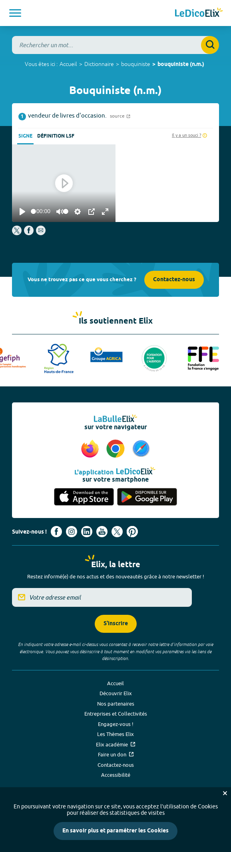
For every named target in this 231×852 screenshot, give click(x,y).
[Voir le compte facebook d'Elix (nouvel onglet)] (56, 531)
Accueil (68, 64)
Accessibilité (115, 775)
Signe (25, 136)
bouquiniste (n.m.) (180, 64)
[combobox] (115, 45)
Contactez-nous (174, 280)
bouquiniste (135, 64)
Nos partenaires (115, 703)
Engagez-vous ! (115, 724)
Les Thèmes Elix (115, 734)
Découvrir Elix (116, 693)
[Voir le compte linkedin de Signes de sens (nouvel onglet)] (86, 531)
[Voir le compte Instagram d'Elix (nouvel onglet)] (71, 531)
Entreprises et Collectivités (115, 713)
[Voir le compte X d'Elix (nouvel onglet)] (117, 531)
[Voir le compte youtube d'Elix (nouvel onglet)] (102, 531)
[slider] (33, 211)
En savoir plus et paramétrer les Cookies (115, 831)
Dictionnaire (99, 64)
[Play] (22, 211)
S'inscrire (116, 624)
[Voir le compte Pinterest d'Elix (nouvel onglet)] (132, 531)
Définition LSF (55, 136)
